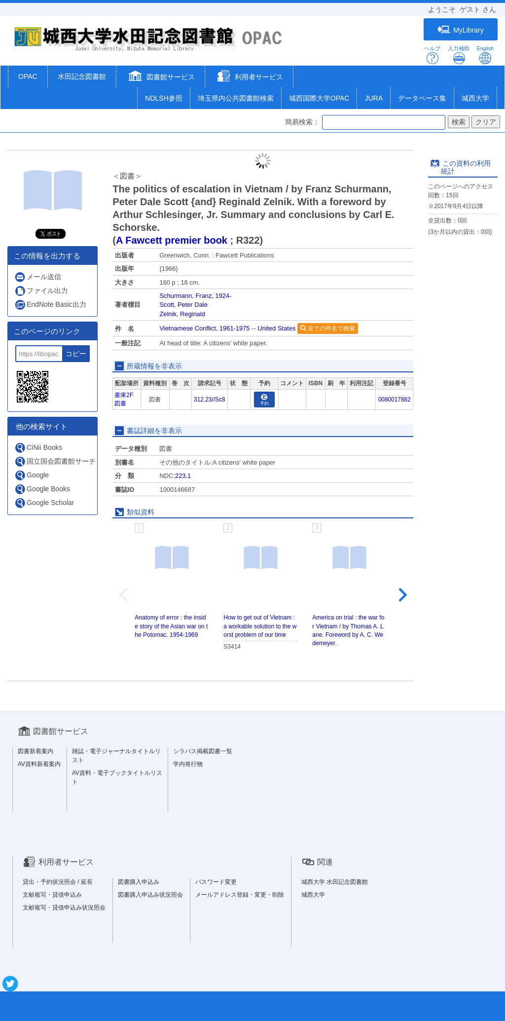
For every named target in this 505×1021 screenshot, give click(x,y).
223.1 (183, 475)
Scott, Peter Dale (183, 304)
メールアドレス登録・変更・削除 (239, 894)
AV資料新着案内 (39, 764)
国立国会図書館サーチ (55, 461)
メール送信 (37, 277)
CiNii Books (38, 447)
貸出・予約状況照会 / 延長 (58, 881)
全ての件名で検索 (327, 328)
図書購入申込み (138, 881)
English (485, 55)
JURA (373, 98)
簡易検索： (302, 122)
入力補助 (458, 55)
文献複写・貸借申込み (52, 894)
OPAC (27, 76)
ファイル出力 (41, 291)
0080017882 (394, 399)
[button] (160, 77)
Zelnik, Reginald (182, 314)
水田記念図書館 (82, 76)
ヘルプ (432, 55)
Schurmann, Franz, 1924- (195, 295)
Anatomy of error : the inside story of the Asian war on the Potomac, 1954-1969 (171, 626)
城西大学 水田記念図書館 (334, 881)
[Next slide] (402, 594)
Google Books (42, 489)
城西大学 (475, 98)
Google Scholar (44, 503)
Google (31, 475)
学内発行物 (188, 764)
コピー (76, 354)
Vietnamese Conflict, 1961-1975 (204, 328)
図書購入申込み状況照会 (150, 894)
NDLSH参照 (163, 98)
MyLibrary (460, 29)
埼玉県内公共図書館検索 (236, 98)
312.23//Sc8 (209, 399)
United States (276, 328)
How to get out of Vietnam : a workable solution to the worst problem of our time (259, 626)
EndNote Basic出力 (50, 304)
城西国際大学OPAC (319, 98)
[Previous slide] (124, 594)
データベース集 (422, 98)
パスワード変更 (216, 881)
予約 (264, 400)
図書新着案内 (35, 751)
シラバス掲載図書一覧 (202, 751)
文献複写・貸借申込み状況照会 (64, 907)
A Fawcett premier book (171, 240)
